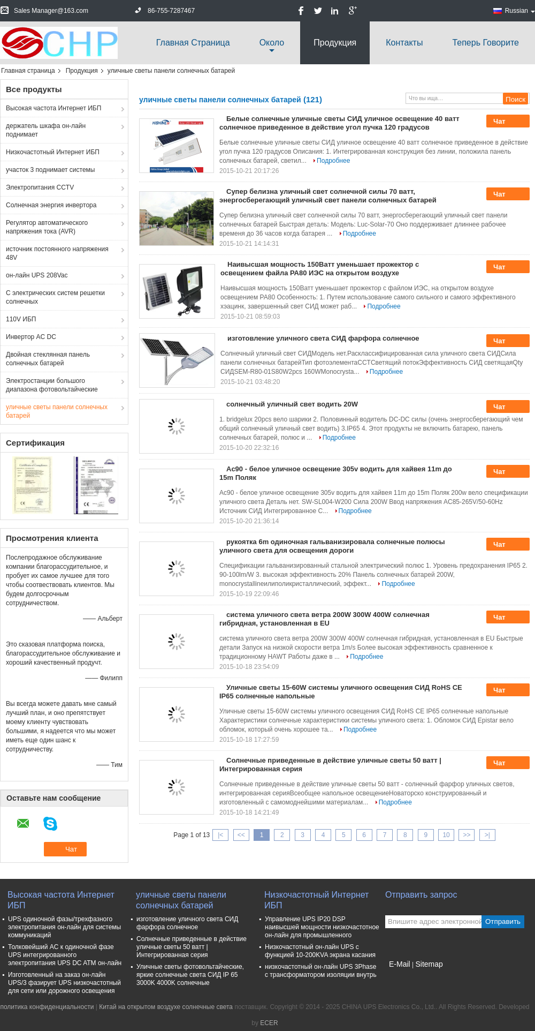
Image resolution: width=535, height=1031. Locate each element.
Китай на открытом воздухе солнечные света (166, 1007)
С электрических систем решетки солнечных (55, 297)
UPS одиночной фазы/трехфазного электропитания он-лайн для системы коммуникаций (64, 927)
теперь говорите (485, 42)
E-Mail (399, 964)
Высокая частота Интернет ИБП (53, 108)
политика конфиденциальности (47, 1007)
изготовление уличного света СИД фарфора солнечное (323, 338)
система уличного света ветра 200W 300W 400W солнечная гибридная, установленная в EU (324, 619)
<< (241, 835)
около (272, 42)
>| (487, 835)
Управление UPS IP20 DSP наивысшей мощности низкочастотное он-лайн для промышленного (322, 927)
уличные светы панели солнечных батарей (57, 411)
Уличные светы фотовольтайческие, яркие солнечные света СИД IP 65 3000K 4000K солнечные (190, 975)
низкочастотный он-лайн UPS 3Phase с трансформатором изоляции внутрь (321, 971)
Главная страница (193, 42)
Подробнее (333, 160)
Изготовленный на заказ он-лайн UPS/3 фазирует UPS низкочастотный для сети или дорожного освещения (64, 983)
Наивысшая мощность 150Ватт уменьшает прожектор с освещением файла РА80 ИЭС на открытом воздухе (319, 268)
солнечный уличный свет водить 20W (292, 404)
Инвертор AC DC (31, 337)
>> (466, 835)
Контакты (404, 42)
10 (445, 835)
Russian (520, 10)
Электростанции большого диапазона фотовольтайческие (52, 385)
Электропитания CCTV (40, 187)
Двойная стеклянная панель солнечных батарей (48, 359)
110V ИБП (21, 319)
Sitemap (428, 964)
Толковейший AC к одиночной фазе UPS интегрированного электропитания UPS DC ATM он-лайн (64, 955)
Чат (506, 121)
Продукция (335, 42)
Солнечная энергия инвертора (51, 205)
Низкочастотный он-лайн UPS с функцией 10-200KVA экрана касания (320, 951)
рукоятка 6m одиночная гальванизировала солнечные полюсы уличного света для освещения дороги (332, 546)
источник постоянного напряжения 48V (57, 253)
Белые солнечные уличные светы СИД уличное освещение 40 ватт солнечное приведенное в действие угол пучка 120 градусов (339, 123)
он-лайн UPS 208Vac (36, 275)
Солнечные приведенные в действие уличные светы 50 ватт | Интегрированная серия (191, 947)
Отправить (503, 921)
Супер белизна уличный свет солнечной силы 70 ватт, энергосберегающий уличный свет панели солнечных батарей (328, 195)
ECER (269, 1023)
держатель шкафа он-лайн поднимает (46, 130)
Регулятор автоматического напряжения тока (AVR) (47, 227)
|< (220, 835)
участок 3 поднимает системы (50, 170)
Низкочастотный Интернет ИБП (53, 152)
